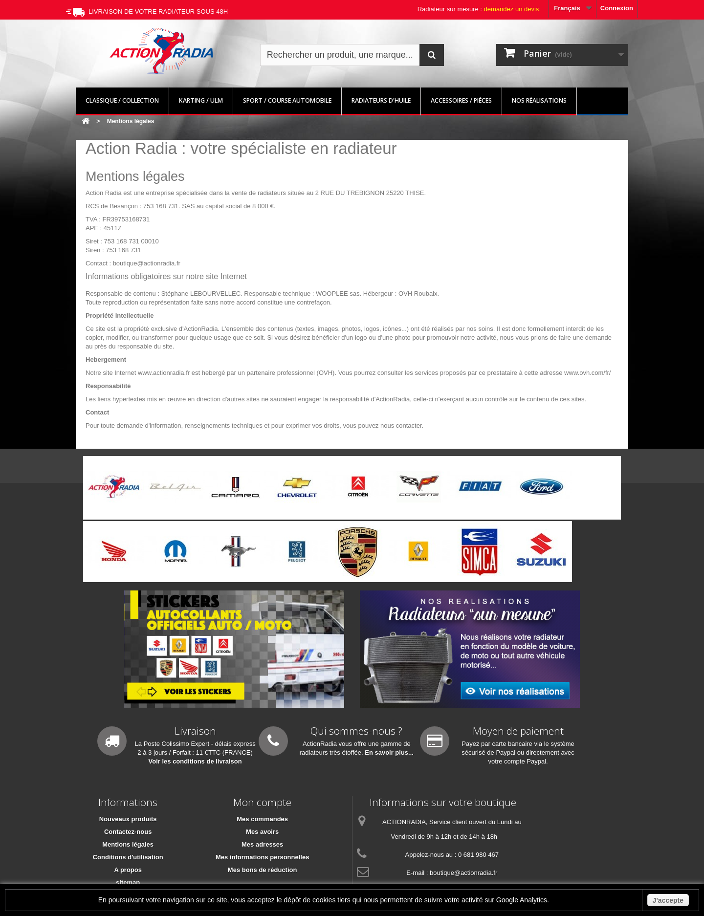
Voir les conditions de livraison (195, 761)
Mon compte (262, 802)
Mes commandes (262, 819)
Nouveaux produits (128, 819)
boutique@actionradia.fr (463, 872)
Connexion (616, 8)
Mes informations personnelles (262, 857)
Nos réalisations (539, 100)
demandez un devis (511, 9)
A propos (128, 869)
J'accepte (668, 900)
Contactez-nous (128, 831)
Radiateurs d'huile (381, 100)
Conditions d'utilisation (128, 857)
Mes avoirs (262, 831)
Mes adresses (262, 844)
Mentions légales (128, 844)
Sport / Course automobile (287, 100)
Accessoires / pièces (461, 100)
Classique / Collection (122, 100)
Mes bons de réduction (262, 869)
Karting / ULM (201, 100)
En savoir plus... (389, 752)
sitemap (128, 882)
